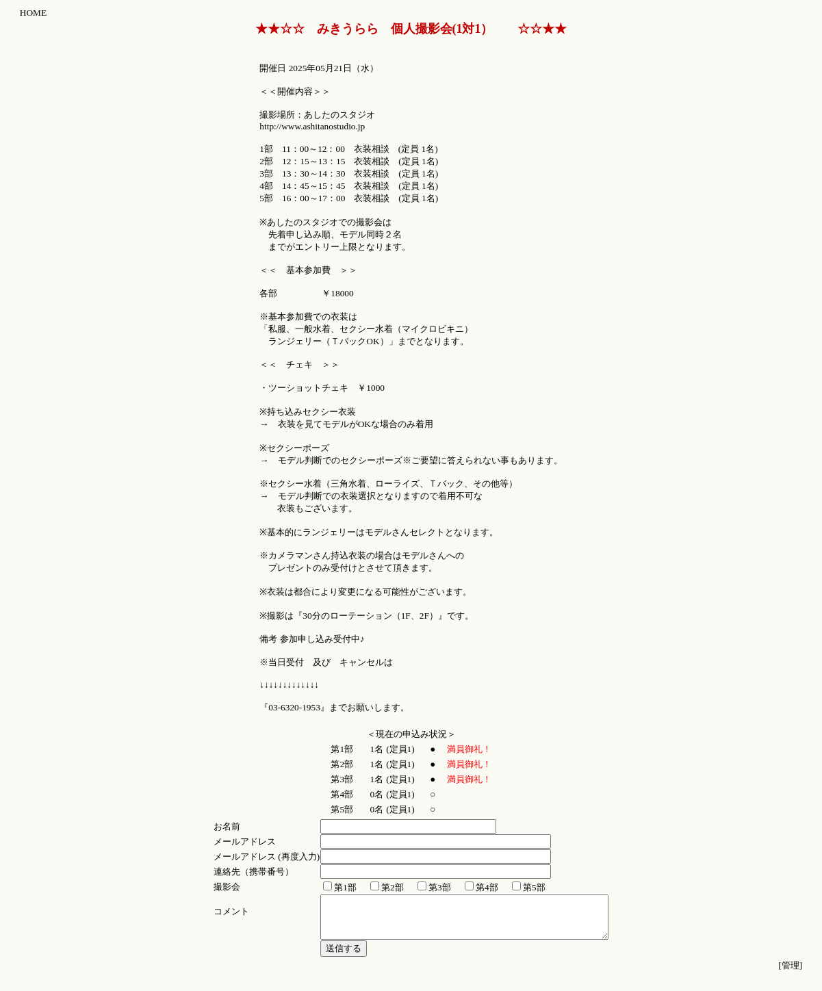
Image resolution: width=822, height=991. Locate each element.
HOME (33, 13)
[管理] (790, 973)
